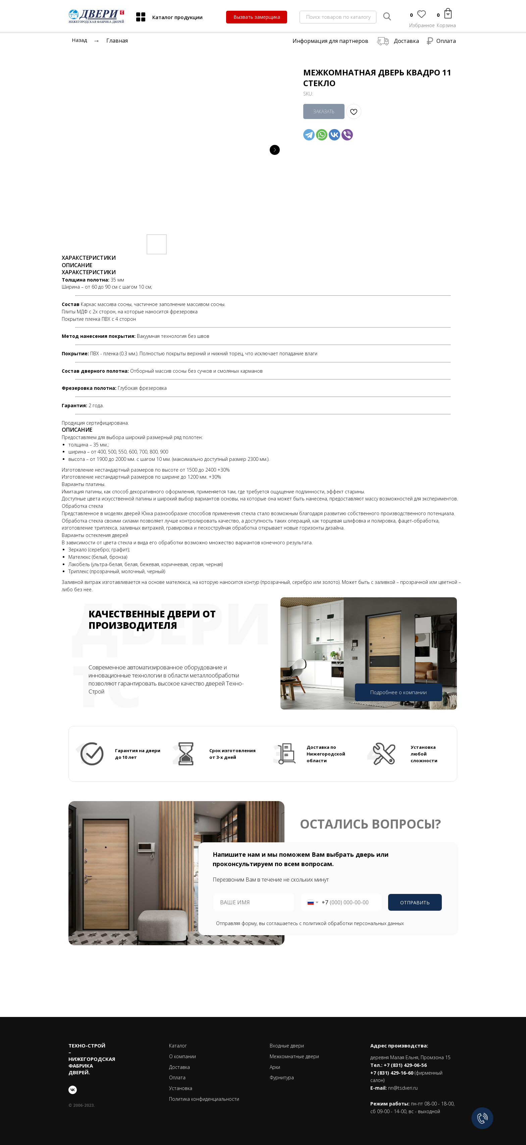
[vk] (72, 1090)
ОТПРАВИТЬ (415, 902)
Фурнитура (282, 1077)
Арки (275, 1067)
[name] (253, 902)
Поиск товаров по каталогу (338, 16)
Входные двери (287, 1045)
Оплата (446, 41)
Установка (180, 1088)
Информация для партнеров (330, 41)
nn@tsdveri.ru (403, 1088)
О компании (182, 1056)
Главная (117, 40)
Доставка (406, 41)
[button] (256, 17)
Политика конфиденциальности (204, 1099)
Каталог (178, 1045)
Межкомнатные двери (294, 1056)
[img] (140, 16)
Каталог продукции (177, 17)
